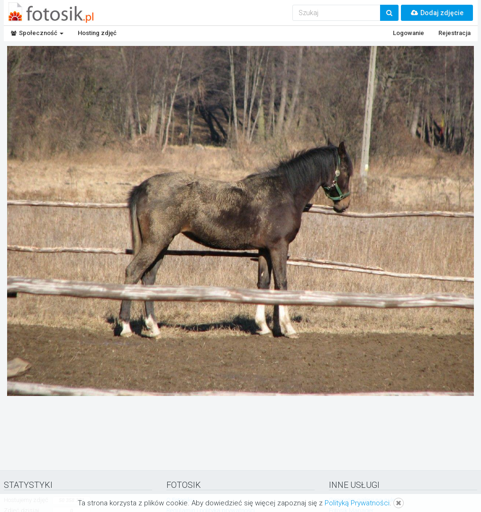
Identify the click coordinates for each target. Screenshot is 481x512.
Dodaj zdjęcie (436, 13)
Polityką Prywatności (357, 503)
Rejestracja (454, 32)
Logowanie (408, 32)
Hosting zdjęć (97, 32)
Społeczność (37, 32)
